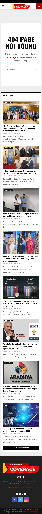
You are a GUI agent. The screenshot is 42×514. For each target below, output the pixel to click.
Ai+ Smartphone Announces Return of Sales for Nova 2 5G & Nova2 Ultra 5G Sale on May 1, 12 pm (20, 304)
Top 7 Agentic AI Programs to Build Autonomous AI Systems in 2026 (17, 430)
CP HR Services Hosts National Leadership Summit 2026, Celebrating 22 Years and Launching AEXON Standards (20, 128)
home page (11, 57)
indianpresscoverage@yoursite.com (25, 487)
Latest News (8, 95)
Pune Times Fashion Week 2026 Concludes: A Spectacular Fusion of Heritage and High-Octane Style (20, 259)
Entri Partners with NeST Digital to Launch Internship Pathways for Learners (20, 215)
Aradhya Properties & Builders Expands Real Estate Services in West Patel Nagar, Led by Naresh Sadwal (20, 389)
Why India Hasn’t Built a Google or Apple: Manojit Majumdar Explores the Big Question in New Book (20, 346)
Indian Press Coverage (30, 512)
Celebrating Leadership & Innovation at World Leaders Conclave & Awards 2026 (19, 172)
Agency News (8, 102)
